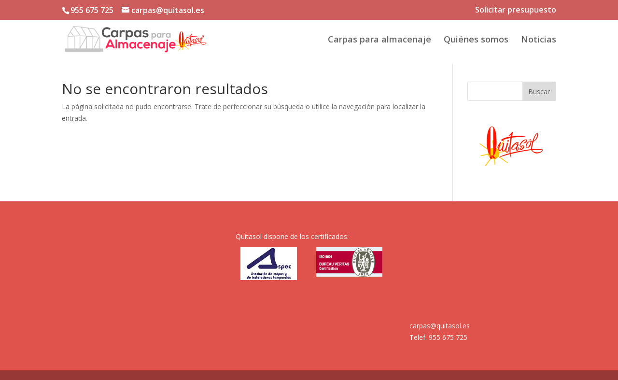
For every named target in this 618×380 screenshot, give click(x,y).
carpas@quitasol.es (439, 325)
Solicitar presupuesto (515, 10)
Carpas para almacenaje (379, 40)
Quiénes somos (476, 40)
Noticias (538, 40)
